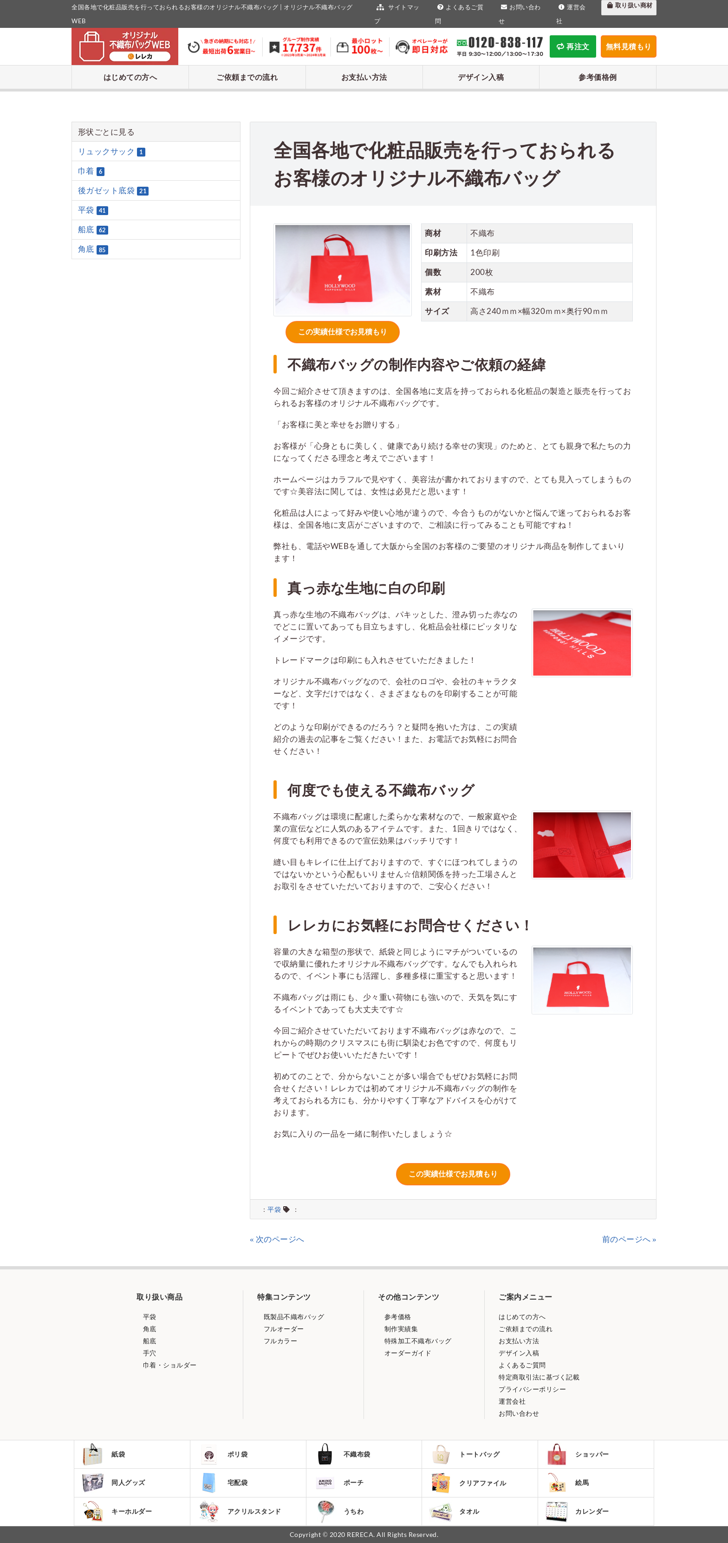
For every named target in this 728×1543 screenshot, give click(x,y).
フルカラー (279, 1341)
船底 (93, 229)
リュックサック (111, 151)
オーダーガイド (407, 1353)
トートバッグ (464, 1454)
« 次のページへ (277, 1239)
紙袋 (103, 1454)
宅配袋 (222, 1482)
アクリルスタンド (239, 1511)
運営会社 (512, 1401)
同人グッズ (113, 1482)
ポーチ (338, 1482)
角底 (93, 249)
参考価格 (397, 1317)
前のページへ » (629, 1239)
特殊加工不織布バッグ (417, 1341)
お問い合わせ (519, 1413)
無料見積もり (629, 46)
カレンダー (577, 1511)
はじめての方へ (130, 76)
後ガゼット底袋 (113, 190)
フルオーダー (283, 1329)
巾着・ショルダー (169, 1365)
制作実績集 (400, 1329)
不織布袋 (341, 1454)
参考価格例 (597, 76)
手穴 (148, 1353)
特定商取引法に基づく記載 (539, 1377)
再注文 (573, 46)
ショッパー (577, 1454)
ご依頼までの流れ (247, 76)
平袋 (274, 1209)
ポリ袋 (222, 1454)
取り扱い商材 (629, 5)
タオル (454, 1511)
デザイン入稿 (481, 76)
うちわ (338, 1511)
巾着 (91, 171)
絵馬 (567, 1482)
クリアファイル (468, 1483)
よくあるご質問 (522, 1365)
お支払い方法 (364, 76)
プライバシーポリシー (532, 1389)
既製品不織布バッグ (293, 1317)
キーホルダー (116, 1511)
